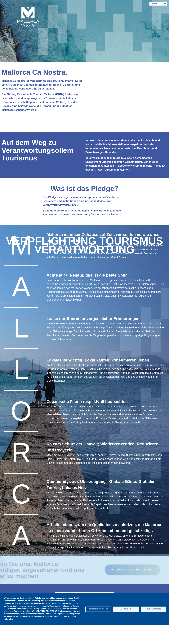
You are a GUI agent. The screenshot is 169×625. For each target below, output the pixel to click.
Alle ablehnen (126, 609)
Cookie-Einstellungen (98, 609)
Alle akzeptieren (153, 609)
